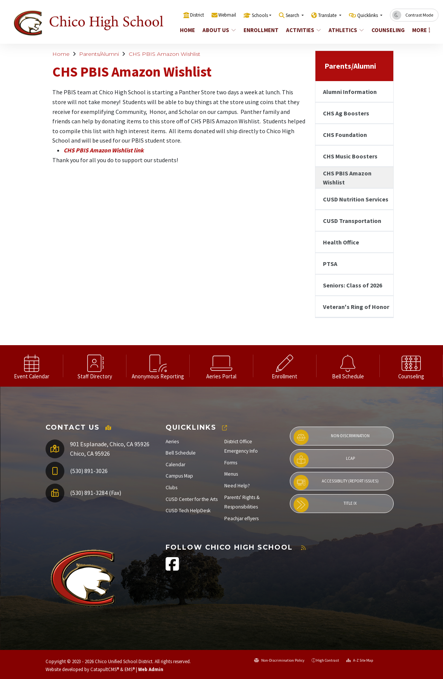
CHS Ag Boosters (346, 113)
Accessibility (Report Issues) (336, 482)
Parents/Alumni (99, 54)
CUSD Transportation (352, 220)
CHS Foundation (345, 134)
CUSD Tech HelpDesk (188, 510)
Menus (231, 474)
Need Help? (237, 485)
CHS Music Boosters (350, 156)
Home (187, 30)
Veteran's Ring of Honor (356, 306)
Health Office (341, 242)
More (421, 30)
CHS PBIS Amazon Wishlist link (104, 150)
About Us (219, 30)
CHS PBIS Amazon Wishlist (164, 54)
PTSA (330, 263)
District (197, 15)
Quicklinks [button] (368, 15)
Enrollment (261, 30)
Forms (230, 462)
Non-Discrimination (332, 437)
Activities (303, 30)
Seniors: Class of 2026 (352, 285)
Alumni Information (350, 91)
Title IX (325, 504)
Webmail (227, 15)
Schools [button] (260, 15)
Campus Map (179, 476)
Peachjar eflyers (241, 518)
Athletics (346, 30)
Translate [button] (328, 15)
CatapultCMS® (104, 669)
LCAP (324, 459)
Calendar (175, 464)
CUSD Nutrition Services (355, 199)
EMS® (130, 669)
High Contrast (327, 660)
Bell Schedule (181, 453)
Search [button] (293, 15)
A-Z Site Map (359, 660)
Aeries (172, 441)
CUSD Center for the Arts (192, 499)
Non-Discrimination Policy (279, 660)
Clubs (171, 487)
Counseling (387, 30)
